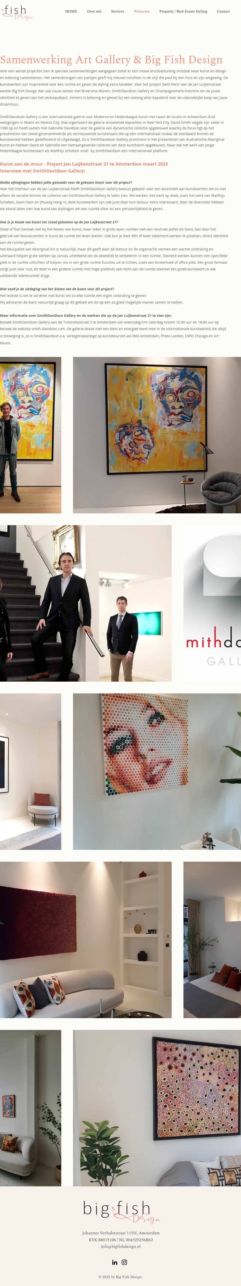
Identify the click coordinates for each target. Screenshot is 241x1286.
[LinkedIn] (114, 1262)
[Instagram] (124, 1262)
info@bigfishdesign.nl (121, 1246)
